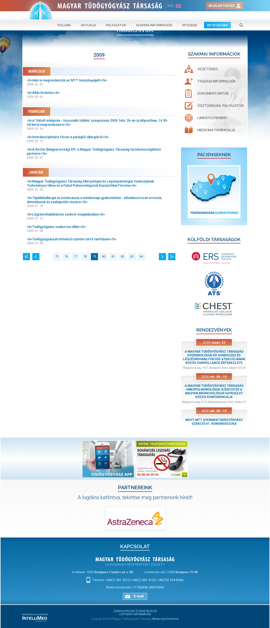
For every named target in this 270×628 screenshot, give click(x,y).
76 (66, 256)
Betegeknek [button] (217, 17)
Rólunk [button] (64, 17)
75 (57, 256)
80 (104, 256)
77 (75, 256)
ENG (170, 6)
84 (141, 256)
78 (85, 256)
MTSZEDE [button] (189, 17)
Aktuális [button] (88, 17)
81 (113, 256)
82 (122, 256)
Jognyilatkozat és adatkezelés (135, 611)
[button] (186, 192)
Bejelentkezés (222, 6)
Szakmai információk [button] (154, 17)
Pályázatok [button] (116, 17)
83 (132, 256)
